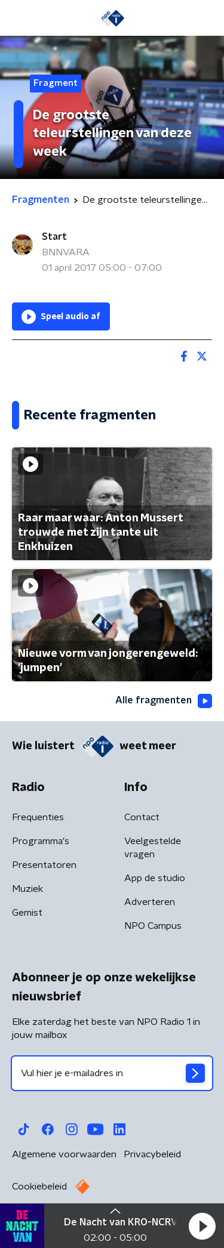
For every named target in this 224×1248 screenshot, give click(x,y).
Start (54, 237)
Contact (141, 817)
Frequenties (38, 817)
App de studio (154, 878)
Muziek (27, 889)
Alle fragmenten (163, 701)
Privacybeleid (152, 1154)
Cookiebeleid (39, 1186)
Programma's (40, 841)
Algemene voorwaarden (64, 1154)
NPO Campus (153, 926)
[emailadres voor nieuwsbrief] (112, 1073)
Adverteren (149, 902)
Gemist (27, 913)
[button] (202, 1226)
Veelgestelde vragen (152, 847)
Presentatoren (44, 865)
